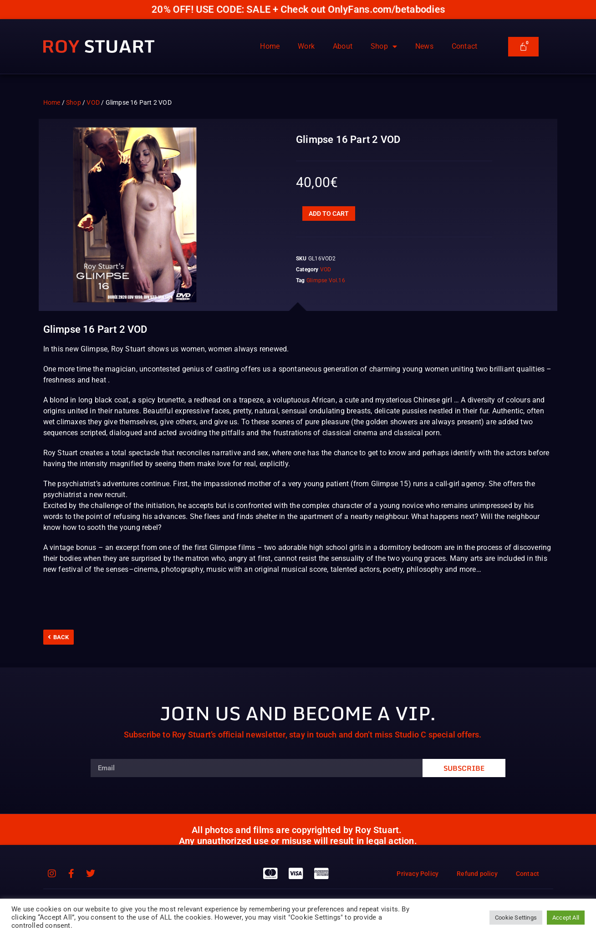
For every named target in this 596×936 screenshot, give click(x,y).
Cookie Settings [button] (516, 917)
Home (270, 46)
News (424, 46)
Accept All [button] (565, 917)
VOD (93, 102)
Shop (384, 46)
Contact (464, 46)
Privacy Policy (417, 873)
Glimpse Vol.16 (325, 280)
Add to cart (329, 213)
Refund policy (477, 873)
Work (306, 46)
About (342, 46)
